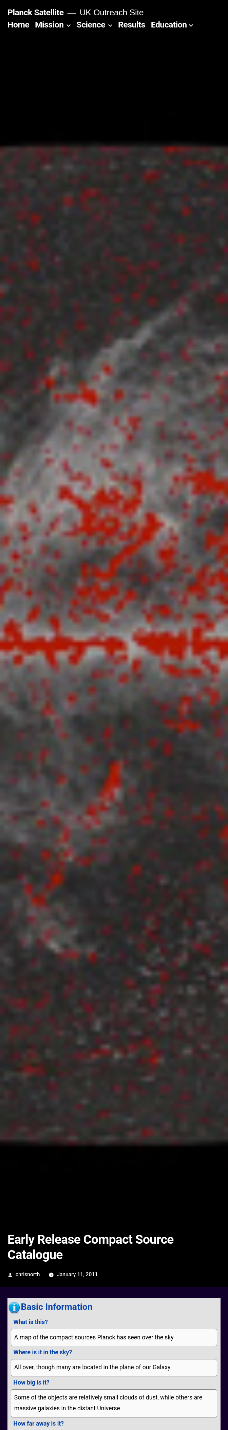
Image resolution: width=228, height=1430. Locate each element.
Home (18, 25)
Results (131, 25)
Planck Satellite (35, 12)
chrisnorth (28, 1274)
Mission (49, 25)
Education (169, 25)
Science (90, 25)
